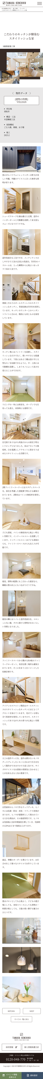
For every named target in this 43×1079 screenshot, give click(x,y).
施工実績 (15, 8)
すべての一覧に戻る (21, 1019)
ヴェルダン (22, 8)
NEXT (32, 1011)
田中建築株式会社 (6, 8)
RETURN (11, 1011)
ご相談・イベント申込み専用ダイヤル (21, 1057)
